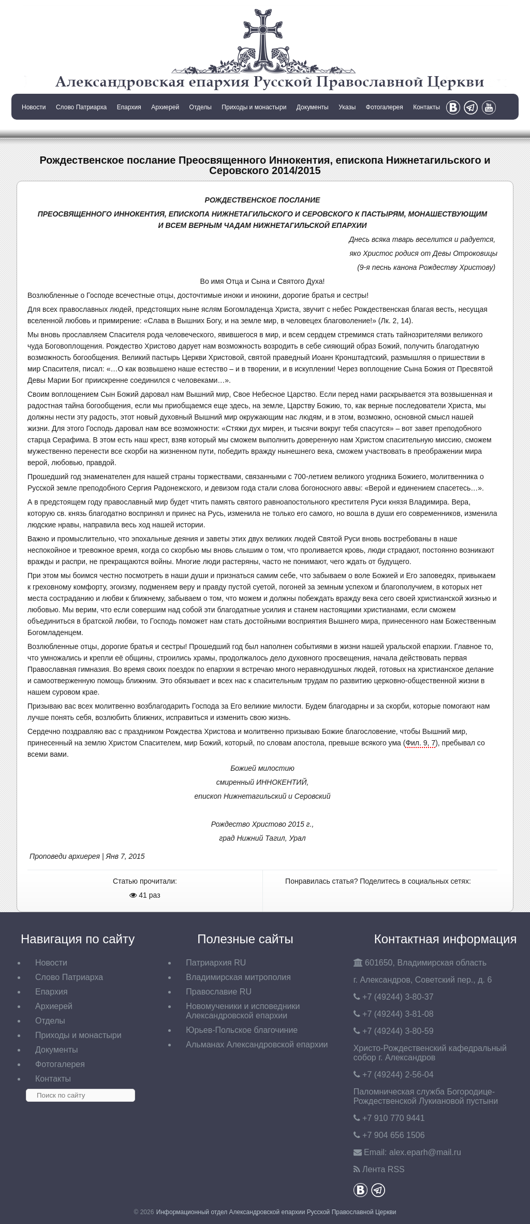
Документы (313, 107)
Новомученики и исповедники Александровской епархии (243, 1011)
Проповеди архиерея (65, 856)
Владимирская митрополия (238, 977)
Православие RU (219, 991)
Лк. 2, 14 (395, 320)
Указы (347, 107)
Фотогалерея (384, 107)
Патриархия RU (216, 962)
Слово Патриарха (81, 107)
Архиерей (165, 107)
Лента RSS (383, 1169)
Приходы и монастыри (254, 107)
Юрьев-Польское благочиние (242, 1030)
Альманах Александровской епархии (257, 1044)
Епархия (129, 107)
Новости (34, 107)
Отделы (200, 107)
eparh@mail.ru (425, 1152)
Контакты (426, 107)
